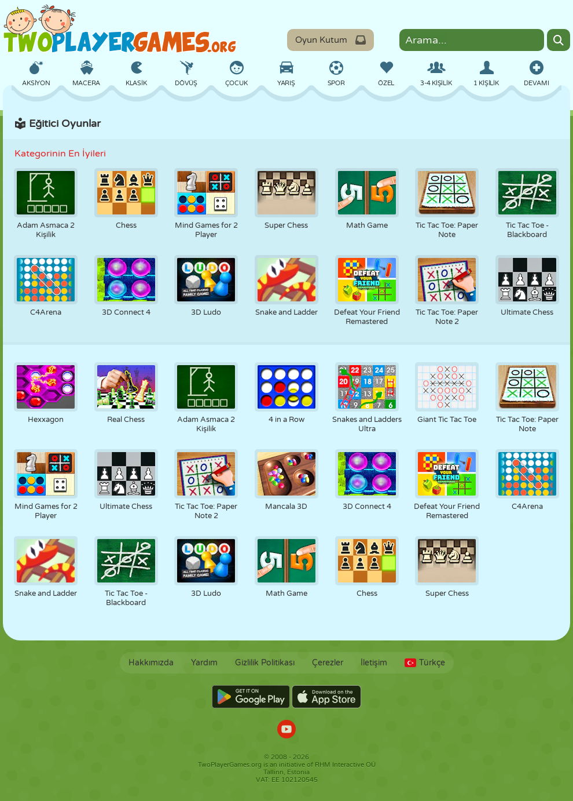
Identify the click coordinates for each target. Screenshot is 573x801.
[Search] (558, 40)
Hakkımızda (151, 663)
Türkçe (425, 663)
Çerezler (327, 663)
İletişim (374, 663)
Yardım (204, 663)
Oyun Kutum (330, 40)
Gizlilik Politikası (265, 663)
